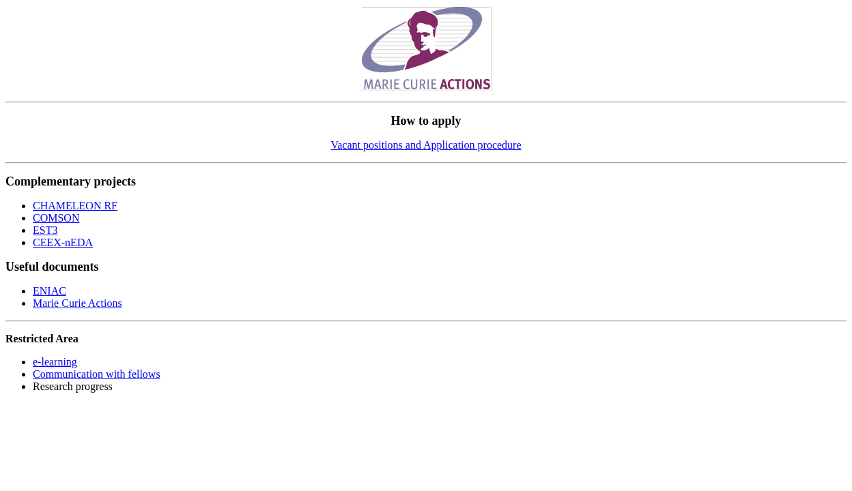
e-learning (55, 362)
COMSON (56, 218)
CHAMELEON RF (75, 205)
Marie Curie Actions (77, 303)
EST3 (45, 230)
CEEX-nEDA (63, 242)
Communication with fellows (96, 374)
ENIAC (49, 291)
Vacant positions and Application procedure (425, 145)
